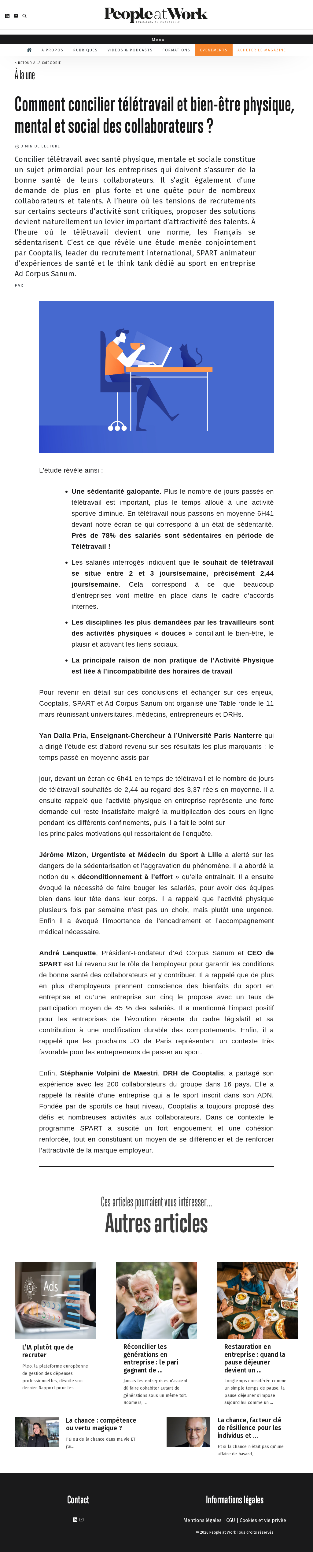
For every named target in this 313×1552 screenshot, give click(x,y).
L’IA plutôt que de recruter (48, 1351)
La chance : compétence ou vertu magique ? (101, 1424)
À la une (25, 75)
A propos (53, 50)
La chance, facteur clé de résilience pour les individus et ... (250, 1427)
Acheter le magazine (262, 50)
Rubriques (85, 50)
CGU (230, 1520)
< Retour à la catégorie (38, 63)
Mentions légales (202, 1520)
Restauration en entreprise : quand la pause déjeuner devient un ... (254, 1358)
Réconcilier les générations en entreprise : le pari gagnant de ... (150, 1358)
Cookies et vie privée (263, 1520)
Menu (156, 40)
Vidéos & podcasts (130, 50)
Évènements (214, 50)
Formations (176, 50)
